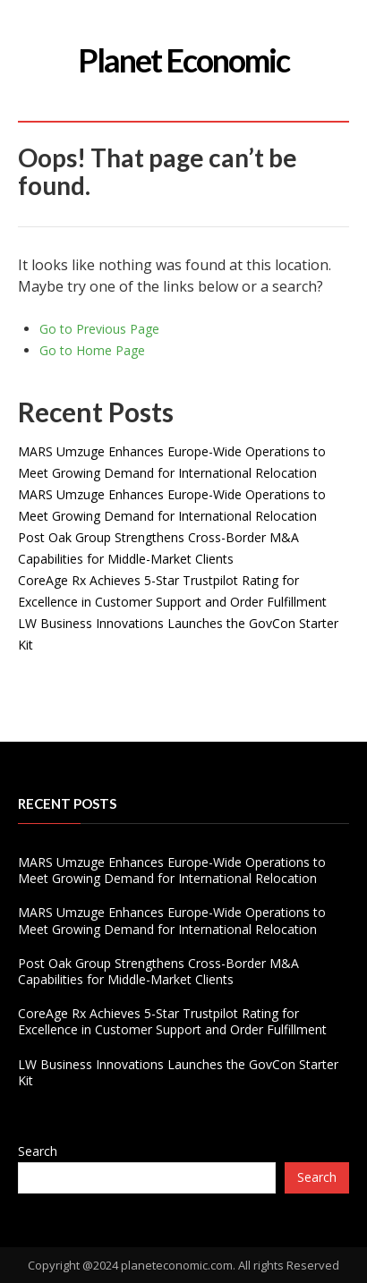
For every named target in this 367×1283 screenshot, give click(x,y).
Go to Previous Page (99, 328)
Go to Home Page (92, 350)
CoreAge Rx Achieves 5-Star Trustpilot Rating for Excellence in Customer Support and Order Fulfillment (172, 1021)
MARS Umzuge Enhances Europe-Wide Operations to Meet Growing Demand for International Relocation (172, 870)
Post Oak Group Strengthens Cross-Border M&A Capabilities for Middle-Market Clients (158, 971)
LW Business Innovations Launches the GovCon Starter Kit (178, 1072)
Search (37, 1151)
